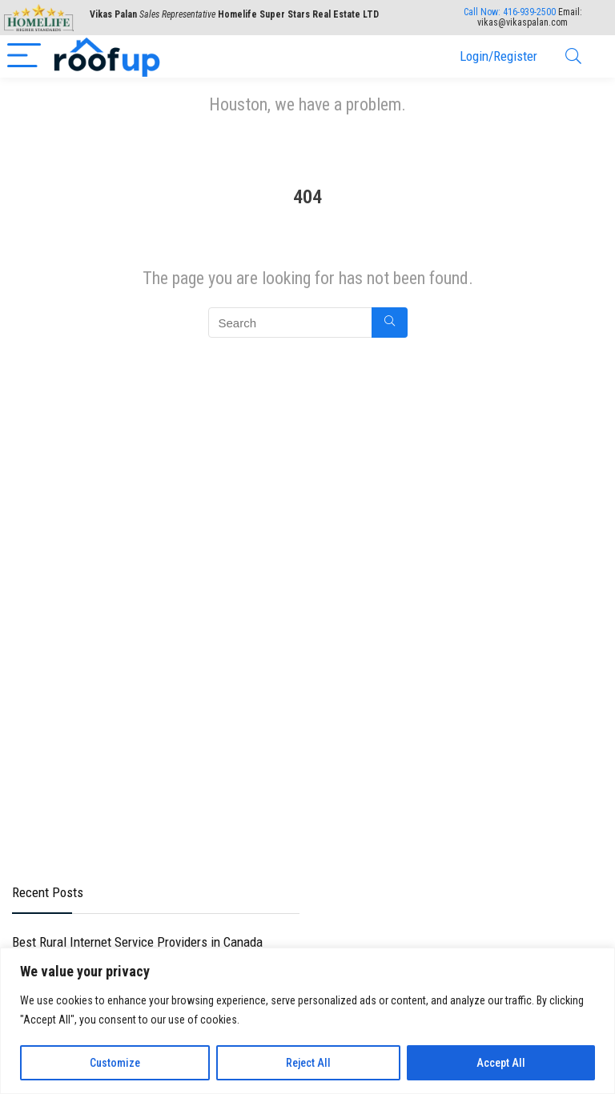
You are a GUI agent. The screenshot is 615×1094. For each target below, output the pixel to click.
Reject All (308, 1062)
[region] (307, 1021)
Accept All (500, 1062)
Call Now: (510, 12)
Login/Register (498, 56)
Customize (115, 1062)
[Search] (573, 56)
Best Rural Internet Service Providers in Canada (137, 942)
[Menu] (24, 56)
